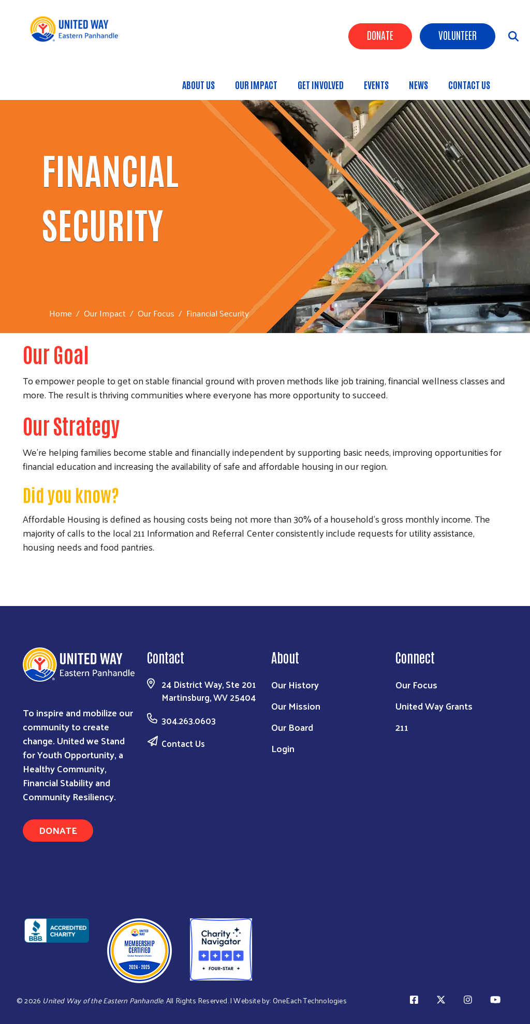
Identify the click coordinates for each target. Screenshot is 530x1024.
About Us (198, 84)
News (418, 84)
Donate (380, 34)
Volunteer (457, 34)
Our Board (292, 727)
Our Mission (295, 706)
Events (376, 84)
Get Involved (321, 84)
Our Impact (256, 84)
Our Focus (156, 313)
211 (401, 727)
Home (60, 313)
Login (283, 748)
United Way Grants (434, 706)
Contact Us (469, 84)
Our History (295, 684)
